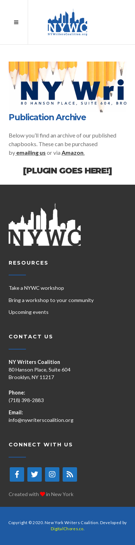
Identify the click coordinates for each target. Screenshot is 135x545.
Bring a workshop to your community (51, 300)
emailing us (31, 152)
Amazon (73, 152)
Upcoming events (29, 312)
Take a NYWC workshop (36, 288)
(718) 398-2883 (26, 400)
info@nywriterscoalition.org (41, 420)
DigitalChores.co (67, 528)
